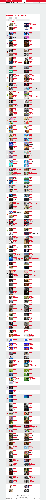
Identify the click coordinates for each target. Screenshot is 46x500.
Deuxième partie (18, 33)
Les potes (18, 169)
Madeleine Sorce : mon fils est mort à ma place (34, 233)
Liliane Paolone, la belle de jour (18, 460)
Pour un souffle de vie (18, 45)
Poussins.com (34, 165)
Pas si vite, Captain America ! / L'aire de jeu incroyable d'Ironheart (18, 430)
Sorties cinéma (21, 2)
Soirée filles (18, 246)
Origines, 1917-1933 (34, 109)
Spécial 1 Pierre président (34, 144)
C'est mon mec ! (18, 275)
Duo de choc (18, 297)
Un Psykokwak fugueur (18, 130)
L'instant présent (34, 229)
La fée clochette (18, 418)
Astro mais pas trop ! (34, 135)
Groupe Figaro (22, 495)
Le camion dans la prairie (34, 255)
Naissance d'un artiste (18, 165)
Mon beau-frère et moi (34, 452)
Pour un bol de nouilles (34, 130)
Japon (18, 314)
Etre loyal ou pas (18, 24)
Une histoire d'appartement (34, 190)
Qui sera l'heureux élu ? (34, 435)
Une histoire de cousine (18, 190)
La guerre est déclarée (34, 246)
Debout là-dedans (18, 178)
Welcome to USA (18, 464)
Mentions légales (18, 495)
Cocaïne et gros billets (34, 289)
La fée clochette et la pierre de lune (18, 421)
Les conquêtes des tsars (18, 327)
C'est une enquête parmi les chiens (34, 101)
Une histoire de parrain (34, 186)
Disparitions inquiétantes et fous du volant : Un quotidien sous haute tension (18, 259)
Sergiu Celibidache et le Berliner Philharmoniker (18, 280)
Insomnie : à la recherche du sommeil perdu (34, 67)
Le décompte (34, 173)
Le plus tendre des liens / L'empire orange (34, 122)
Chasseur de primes (34, 199)
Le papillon (34, 169)
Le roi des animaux (34, 152)
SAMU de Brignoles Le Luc (34, 464)
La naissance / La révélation (18, 118)
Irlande (18, 289)
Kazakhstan (34, 318)
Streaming (14, 2)
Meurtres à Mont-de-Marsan (34, 361)
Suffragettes (34, 460)
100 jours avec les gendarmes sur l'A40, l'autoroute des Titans (34, 88)
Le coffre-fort (18, 96)
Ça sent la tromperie (18, 271)
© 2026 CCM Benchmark (26, 495)
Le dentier (34, 178)
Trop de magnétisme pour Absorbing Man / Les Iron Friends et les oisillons (18, 426)
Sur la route (34, 203)
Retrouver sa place (18, 195)
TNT (11, 2)
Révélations (34, 207)
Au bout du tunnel (34, 292)
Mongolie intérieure (34, 439)
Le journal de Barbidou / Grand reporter (34, 118)
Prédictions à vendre (34, 456)
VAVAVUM (34, 469)
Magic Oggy (34, 182)
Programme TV (8, 2)
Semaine (10, 21)
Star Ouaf (34, 297)
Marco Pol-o (18, 301)
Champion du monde (34, 161)
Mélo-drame (18, 127)
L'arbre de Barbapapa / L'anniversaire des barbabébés (18, 122)
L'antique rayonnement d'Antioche (34, 335)
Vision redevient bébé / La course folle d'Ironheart (34, 426)
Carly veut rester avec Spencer (18, 161)
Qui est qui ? (18, 135)
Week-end (13, 21)
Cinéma (17, 2)
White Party (18, 203)
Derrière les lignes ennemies (34, 327)
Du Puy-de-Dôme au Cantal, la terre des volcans (18, 105)
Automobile (31, 331)
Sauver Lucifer (18, 199)
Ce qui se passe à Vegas (18, 435)
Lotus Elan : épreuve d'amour (18, 439)
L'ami (18, 173)
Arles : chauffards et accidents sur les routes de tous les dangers (18, 212)
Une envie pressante (18, 182)
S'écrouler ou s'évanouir (34, 275)
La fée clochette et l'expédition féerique (34, 421)
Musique (25, 2)
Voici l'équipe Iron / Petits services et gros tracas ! (34, 430)
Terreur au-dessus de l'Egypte (18, 292)
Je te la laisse (34, 271)
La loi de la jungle (18, 139)
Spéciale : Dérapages (34, 97)
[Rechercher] (36, 2)
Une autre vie (34, 195)
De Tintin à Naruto (18, 92)
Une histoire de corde (18, 186)
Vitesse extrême (34, 127)
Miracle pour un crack (34, 301)
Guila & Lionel (18, 216)
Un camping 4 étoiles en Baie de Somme (34, 447)
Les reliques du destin (34, 41)
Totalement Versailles (34, 139)
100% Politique (18, 353)
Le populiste (34, 310)
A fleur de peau (18, 84)
